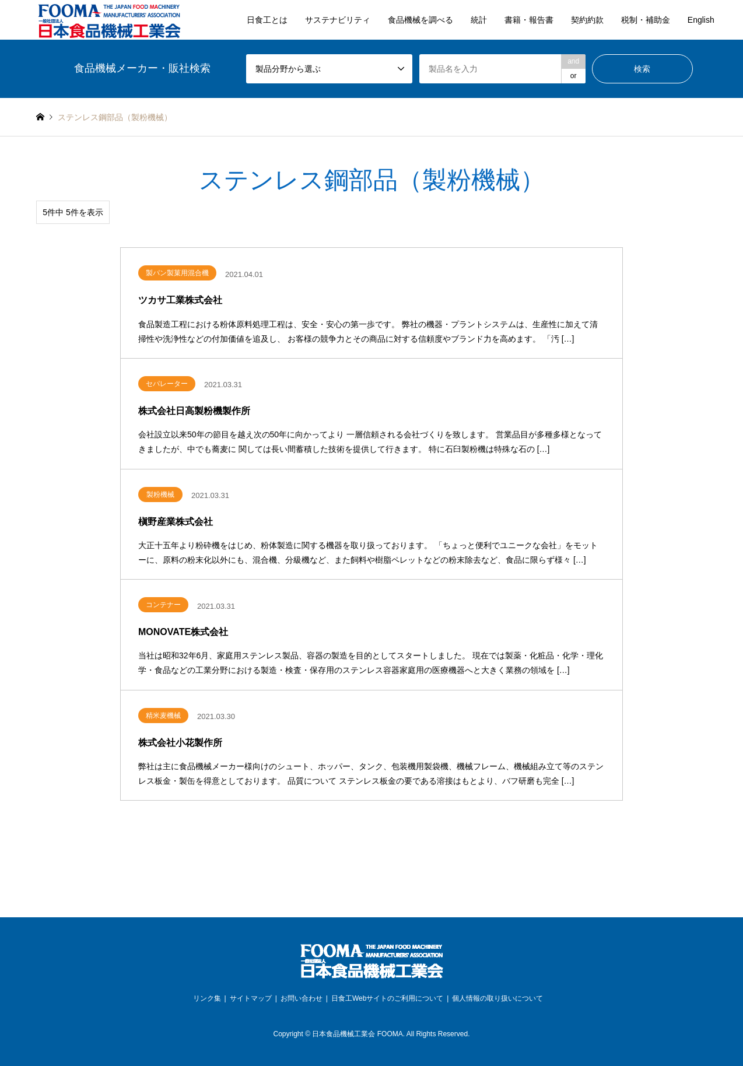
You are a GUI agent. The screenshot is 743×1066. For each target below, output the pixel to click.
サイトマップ (251, 998)
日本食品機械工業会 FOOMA (357, 1034)
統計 (479, 19)
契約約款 (587, 19)
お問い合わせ (302, 998)
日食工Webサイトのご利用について (387, 998)
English (701, 19)
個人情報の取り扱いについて (497, 998)
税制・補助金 (645, 19)
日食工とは (267, 19)
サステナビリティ (337, 19)
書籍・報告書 (528, 19)
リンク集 (207, 998)
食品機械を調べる (420, 19)
